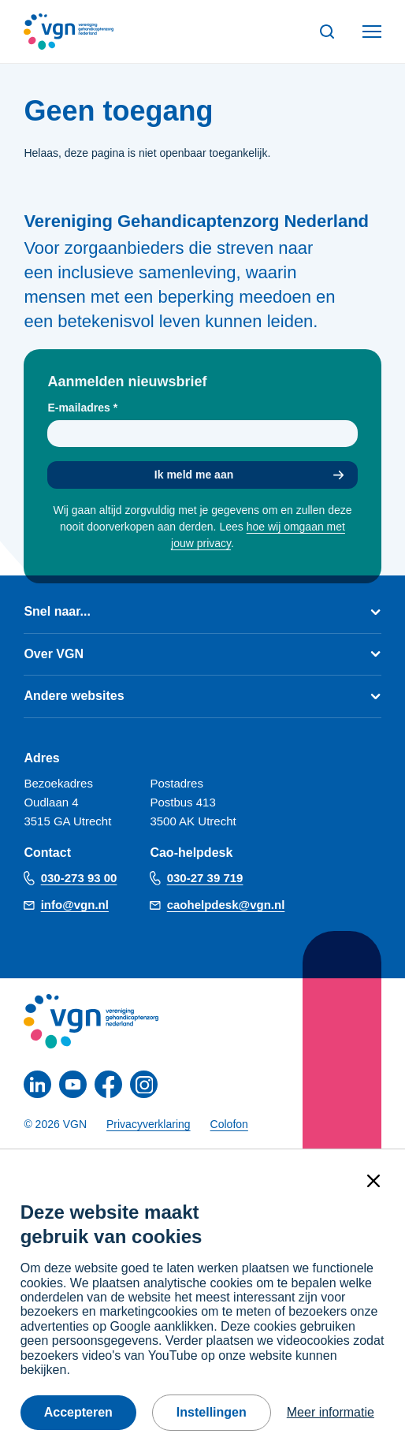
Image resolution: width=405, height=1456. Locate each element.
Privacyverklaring (148, 1124)
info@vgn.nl (75, 904)
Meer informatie (330, 1412)
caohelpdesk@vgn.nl (226, 904)
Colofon (229, 1124)
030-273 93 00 (79, 877)
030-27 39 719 (205, 877)
